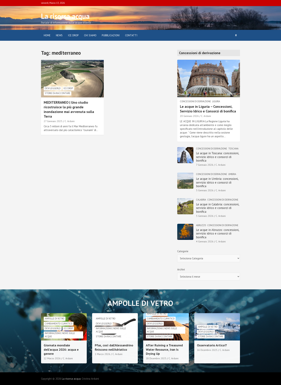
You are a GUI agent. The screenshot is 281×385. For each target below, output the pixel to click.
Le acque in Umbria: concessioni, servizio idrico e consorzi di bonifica (217, 182)
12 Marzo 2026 (52, 358)
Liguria (216, 101)
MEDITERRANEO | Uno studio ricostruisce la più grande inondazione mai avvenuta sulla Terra (69, 109)
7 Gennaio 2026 (204, 164)
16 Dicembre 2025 (207, 350)
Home (47, 35)
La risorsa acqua (65, 16)
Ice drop (68, 88)
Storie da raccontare (57, 93)
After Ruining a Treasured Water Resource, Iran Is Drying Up (164, 349)
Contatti (131, 35)
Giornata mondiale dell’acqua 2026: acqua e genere (61, 349)
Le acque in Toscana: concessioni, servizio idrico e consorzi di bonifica (217, 156)
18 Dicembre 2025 (156, 358)
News (59, 35)
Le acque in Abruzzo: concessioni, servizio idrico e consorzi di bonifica (217, 233)
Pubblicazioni (111, 35)
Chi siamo (90, 35)
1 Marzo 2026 (102, 354)
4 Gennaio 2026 (204, 241)
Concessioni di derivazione (195, 101)
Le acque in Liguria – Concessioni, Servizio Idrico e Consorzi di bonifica (208, 108)
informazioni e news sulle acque (60, 335)
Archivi (181, 269)
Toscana (233, 148)
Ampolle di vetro (54, 318)
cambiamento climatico (58, 323)
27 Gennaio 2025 (53, 121)
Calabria (201, 199)
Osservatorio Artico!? (212, 345)
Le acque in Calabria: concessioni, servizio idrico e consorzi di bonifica (217, 208)
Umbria (232, 174)
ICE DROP (73, 35)
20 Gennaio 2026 (189, 116)
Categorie (182, 251)
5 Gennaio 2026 (204, 190)
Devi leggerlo (53, 88)
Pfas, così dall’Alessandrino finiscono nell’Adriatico (114, 347)
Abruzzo (201, 225)
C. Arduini (70, 121)
